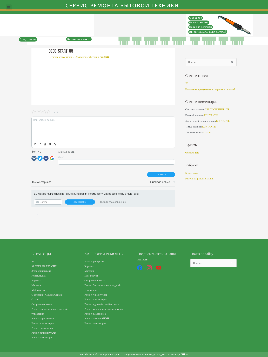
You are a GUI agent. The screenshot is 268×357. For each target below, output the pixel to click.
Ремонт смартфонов (42, 328)
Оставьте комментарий (61, 57)
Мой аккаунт (38, 290)
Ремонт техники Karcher (43, 332)
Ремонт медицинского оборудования (103, 309)
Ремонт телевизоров (42, 337)
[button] (9, 7)
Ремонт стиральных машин (199, 178)
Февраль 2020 (192, 152)
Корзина (36, 280)
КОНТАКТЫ (211, 115)
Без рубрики (191, 173)
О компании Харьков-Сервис (46, 295)
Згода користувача (41, 271)
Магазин (36, 285)
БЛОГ (34, 261)
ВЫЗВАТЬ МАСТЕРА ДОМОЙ (207, 31)
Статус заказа (28, 39)
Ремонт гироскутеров (42, 318)
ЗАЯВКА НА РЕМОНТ (44, 266)
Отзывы (207, 132)
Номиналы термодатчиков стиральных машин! (210, 89)
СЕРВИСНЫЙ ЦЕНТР (217, 109)
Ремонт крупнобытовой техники (101, 304)
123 (186, 83)
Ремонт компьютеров (42, 323)
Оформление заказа (41, 304)
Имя (61, 157)
